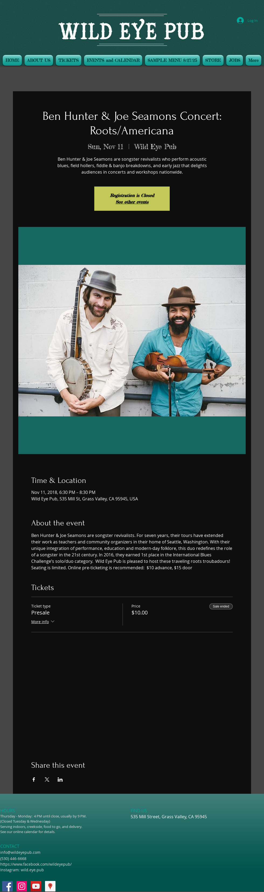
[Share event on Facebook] (33, 779)
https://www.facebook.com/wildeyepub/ (36, 864)
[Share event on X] (47, 779)
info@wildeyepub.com (20, 852)
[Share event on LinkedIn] (60, 779)
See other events (132, 202)
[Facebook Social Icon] (7, 886)
